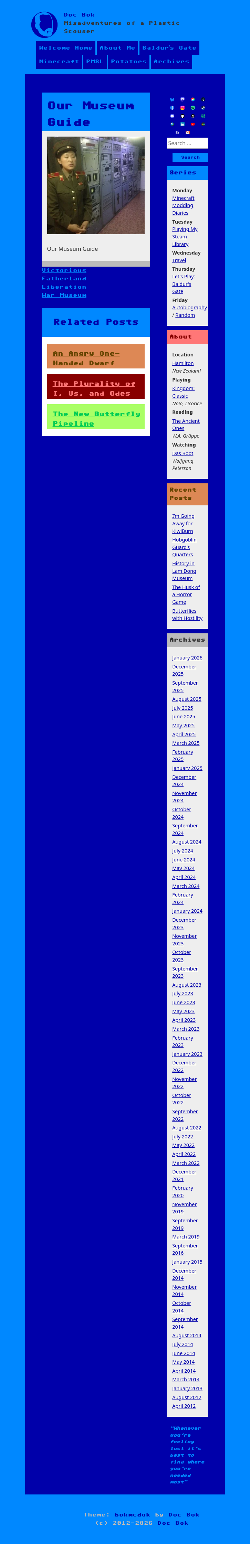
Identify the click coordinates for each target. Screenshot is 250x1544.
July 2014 (182, 1344)
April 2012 (184, 1406)
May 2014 (183, 1362)
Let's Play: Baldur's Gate (183, 283)
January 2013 (187, 1388)
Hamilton (183, 363)
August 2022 (186, 1127)
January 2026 (187, 657)
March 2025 (185, 743)
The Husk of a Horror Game (186, 594)
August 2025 (186, 699)
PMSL (95, 62)
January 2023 (187, 1054)
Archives (171, 62)
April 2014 (184, 1371)
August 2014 (186, 1335)
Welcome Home (66, 48)
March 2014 (185, 1379)
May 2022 (183, 1145)
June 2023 (183, 1002)
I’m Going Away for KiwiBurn (183, 523)
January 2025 (187, 768)
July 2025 (182, 708)
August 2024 (186, 841)
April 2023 (184, 1020)
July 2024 (182, 850)
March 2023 (185, 1029)
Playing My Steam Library (184, 236)
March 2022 (185, 1163)
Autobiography (189, 307)
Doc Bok (79, 15)
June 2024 (183, 859)
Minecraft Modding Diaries (183, 205)
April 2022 (184, 1154)
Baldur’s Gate (169, 48)
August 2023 (186, 985)
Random (185, 315)
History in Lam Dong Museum (184, 570)
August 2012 (186, 1397)
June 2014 (183, 1353)
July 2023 (182, 993)
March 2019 (185, 1236)
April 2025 (184, 734)
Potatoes (129, 62)
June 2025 (183, 716)
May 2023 (183, 1011)
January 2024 (187, 911)
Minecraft (59, 62)
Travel (179, 260)
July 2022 (182, 1136)
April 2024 (184, 877)
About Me (117, 48)
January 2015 (187, 1261)
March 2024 (185, 886)
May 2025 (183, 725)
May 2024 (183, 868)
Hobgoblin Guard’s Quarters (184, 547)
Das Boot (182, 453)
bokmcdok (132, 1515)
